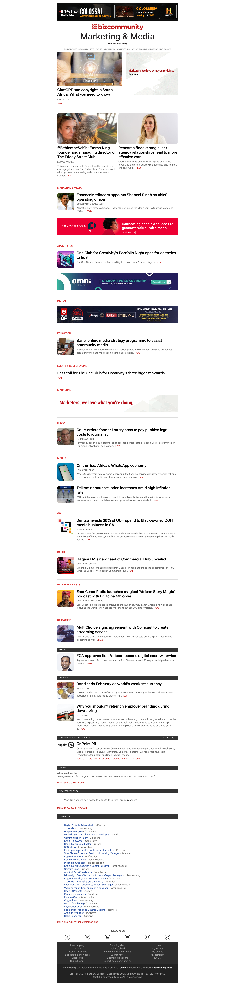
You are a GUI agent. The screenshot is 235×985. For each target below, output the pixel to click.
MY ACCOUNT (141, 49)
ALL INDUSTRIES (70, 49)
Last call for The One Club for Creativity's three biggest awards (111, 373)
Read (89, 211)
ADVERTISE (121, 49)
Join (174, 738)
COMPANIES (83, 49)
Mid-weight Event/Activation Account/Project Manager (93, 875)
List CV (77, 948)
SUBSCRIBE (153, 49)
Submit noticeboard (117, 957)
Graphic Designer (73, 831)
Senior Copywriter (73, 840)
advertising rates (162, 967)
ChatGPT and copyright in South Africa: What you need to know (85, 92)
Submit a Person (79, 808)
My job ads (157, 948)
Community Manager (75, 859)
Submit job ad (117, 948)
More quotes (63, 783)
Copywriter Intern (73, 856)
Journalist (69, 828)
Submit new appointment (117, 951)
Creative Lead (71, 869)
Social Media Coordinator (77, 844)
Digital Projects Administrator (79, 825)
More (165, 738)
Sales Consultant (73, 916)
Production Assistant (75, 862)
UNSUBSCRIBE (165, 49)
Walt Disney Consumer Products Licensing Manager (92, 853)
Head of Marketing (74, 903)
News (89, 759)
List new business (77, 951)
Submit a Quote (78, 783)
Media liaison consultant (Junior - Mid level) (87, 834)
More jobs (62, 922)
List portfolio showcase (77, 954)
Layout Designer (73, 906)
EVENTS (99, 49)
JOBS (92, 49)
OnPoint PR (86, 744)
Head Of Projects (73, 891)
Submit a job (75, 922)
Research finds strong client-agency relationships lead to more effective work (147, 152)
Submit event (77, 961)
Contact (81, 759)
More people (63, 808)
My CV (157, 957)
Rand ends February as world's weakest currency (119, 684)
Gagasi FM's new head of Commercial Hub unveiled (121, 559)
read (60, 103)
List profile (77, 957)
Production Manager (75, 894)
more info (132, 799)
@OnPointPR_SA (121, 759)
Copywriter (70, 900)
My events (157, 951)
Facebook (135, 759)
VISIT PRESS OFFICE (102, 759)
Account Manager (74, 912)
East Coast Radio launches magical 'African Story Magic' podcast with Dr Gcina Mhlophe (126, 594)
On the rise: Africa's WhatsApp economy (111, 465)
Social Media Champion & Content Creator (86, 865)
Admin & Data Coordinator (78, 872)
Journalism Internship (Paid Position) (83, 881)
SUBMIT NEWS (109, 49)
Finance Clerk (71, 897)
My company (157, 954)
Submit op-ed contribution (118, 961)
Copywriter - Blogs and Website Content (85, 878)
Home (157, 945)
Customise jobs (90, 922)
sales (123, 967)
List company (77, 945)
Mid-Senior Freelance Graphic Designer (85, 909)
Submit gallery (117, 945)
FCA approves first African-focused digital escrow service (126, 655)
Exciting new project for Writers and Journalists (89, 850)
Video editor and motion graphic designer (86, 887)
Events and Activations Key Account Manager (88, 884)
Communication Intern (76, 837)
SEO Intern (70, 847)
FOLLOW (130, 49)
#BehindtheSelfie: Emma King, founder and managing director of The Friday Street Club (86, 152)
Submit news (118, 954)
